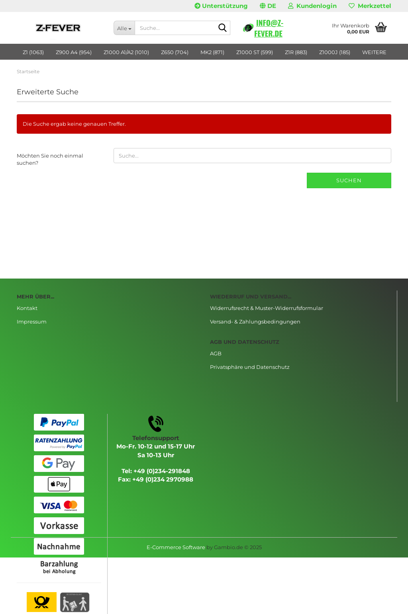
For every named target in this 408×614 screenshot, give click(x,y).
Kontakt (27, 308)
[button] (268, 6)
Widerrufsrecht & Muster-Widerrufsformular (266, 308)
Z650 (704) (174, 52)
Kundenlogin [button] (312, 6)
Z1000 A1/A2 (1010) (126, 52)
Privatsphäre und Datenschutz (250, 367)
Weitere (374, 52)
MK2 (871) (212, 52)
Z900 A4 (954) (74, 52)
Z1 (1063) (33, 52)
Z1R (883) (296, 52)
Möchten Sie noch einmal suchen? (50, 159)
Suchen (349, 180)
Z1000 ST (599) (254, 52)
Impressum (32, 321)
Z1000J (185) (334, 52)
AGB (216, 353)
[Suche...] (124, 28)
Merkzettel (370, 6)
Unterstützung (221, 6)
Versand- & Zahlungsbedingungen (255, 321)
